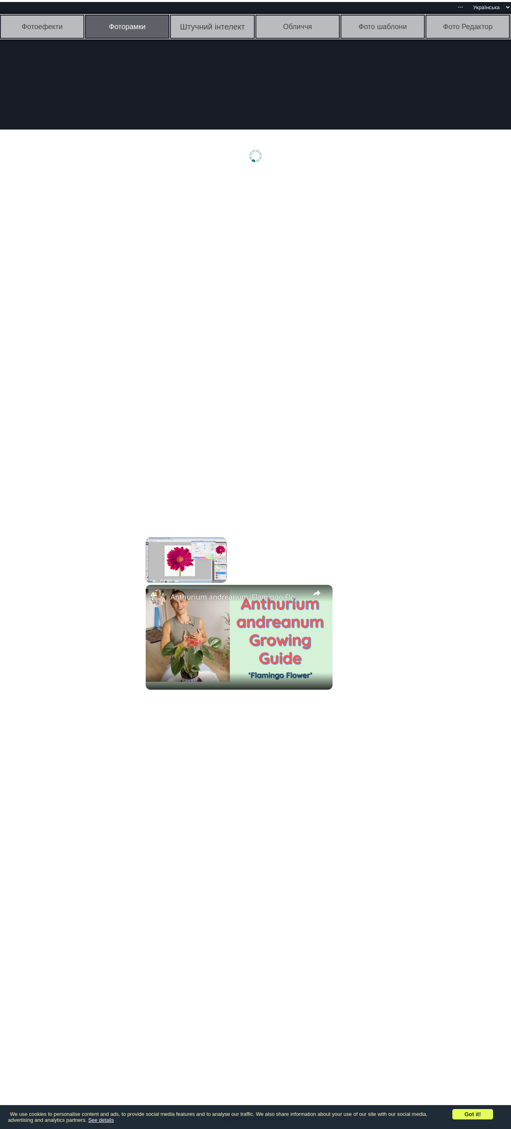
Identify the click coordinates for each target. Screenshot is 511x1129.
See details (101, 1120)
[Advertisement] (62, 301)
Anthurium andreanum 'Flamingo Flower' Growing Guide (237, 597)
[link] (158, 598)
